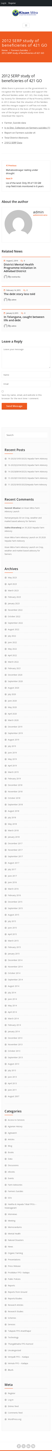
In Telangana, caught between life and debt (24, 318)
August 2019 (13, 739)
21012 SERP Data (13, 142)
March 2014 (13, 1018)
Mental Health (14, 1233)
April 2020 (12, 713)
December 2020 (15, 674)
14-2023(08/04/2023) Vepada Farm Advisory (27, 471)
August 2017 (13, 863)
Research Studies (15, 1311)
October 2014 (14, 973)
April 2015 (12, 934)
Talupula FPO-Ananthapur (19, 1331)
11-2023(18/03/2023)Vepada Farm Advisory (27, 484)
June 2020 (12, 700)
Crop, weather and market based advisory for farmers (24, 550)
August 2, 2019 (12, 261)
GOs (10, 1197)
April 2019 (12, 765)
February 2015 (14, 947)
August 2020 (13, 687)
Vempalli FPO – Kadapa (18, 1357)
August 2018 (13, 811)
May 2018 (12, 824)
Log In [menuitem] (3, 3)
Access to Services (16, 1120)
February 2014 (14, 1025)
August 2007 (13, 1096)
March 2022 (13, 662)
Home (5, 50)
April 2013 (12, 1083)
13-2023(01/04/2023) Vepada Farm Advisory (27, 478)
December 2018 (15, 785)
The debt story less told (19, 294)
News (10, 1246)
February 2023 (14, 597)
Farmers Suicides (19, 50)
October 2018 (14, 798)
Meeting (11, 1220)
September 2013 (15, 1057)
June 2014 (12, 999)
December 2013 (15, 1038)
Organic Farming (15, 1253)
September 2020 (15, 681)
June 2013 (12, 1077)
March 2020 (13, 720)
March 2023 (13, 590)
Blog (10, 1146)
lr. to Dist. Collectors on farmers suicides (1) (27, 127)
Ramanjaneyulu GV (13, 517)
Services (11, 1324)
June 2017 (12, 876)
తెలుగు (10, 1369)
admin (13, 300)
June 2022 (12, 642)
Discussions (13, 1165)
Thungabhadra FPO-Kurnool (20, 1344)
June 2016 (12, 882)
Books (11, 1152)
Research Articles (15, 1305)
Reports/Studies (15, 1298)
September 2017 (15, 856)
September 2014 (15, 979)
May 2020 (12, 707)
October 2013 (14, 1051)
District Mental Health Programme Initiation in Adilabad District (20, 268)
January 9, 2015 (12, 313)
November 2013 (15, 1044)
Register (11, 1393)
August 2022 (13, 629)
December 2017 (15, 843)
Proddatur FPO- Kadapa (18, 1272)
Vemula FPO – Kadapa (18, 1363)
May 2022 (12, 649)
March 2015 (13, 940)
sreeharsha (15, 277)
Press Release (14, 1266)
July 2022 (12, 636)
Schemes (12, 1318)
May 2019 (12, 759)
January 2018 (14, 837)
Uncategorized (14, 1350)
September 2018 (15, 804)
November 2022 (15, 610)
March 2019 (13, 772)
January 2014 (14, 1031)
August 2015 (13, 914)
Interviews (12, 1214)
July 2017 (12, 869)
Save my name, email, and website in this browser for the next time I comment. (22, 397)
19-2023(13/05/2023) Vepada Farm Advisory (27, 458)
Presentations (14, 1259)
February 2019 (14, 778)
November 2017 (15, 850)
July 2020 (12, 694)
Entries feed (13, 1406)
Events (11, 1178)
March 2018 (13, 830)
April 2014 (12, 1012)
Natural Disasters (16, 1240)
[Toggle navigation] (26, 25)
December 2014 (15, 960)
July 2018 (12, 817)
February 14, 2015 (13, 290)
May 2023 (12, 577)
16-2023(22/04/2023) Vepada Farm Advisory (27, 465)
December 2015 (15, 901)
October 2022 (14, 616)
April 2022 (12, 655)
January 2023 (14, 603)
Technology (13, 1337)
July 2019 (12, 746)
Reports (11, 1285)
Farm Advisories (15, 1184)
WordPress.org (14, 1419)
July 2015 (12, 921)
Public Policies (14, 1279)
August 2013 (13, 1064)
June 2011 (12, 1090)
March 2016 (13, 888)
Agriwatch (12, 1133)
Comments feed (15, 1412)
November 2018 (15, 791)
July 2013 (12, 1070)
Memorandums (15, 1227)
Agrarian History (15, 1126)
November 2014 (15, 966)
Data (10, 1159)
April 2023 (12, 584)
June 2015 (12, 927)
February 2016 (14, 895)
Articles (11, 1139)
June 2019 (12, 752)
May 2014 (12, 1005)
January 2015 (14, 953)
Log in (10, 1399)
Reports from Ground (17, 1292)
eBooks (11, 1171)
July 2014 (12, 992)
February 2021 (14, 668)
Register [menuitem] (12, 3)
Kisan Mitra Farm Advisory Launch (20, 537)
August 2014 (13, 986)
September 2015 (15, 908)
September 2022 (15, 623)
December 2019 (15, 726)
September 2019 (15, 733)
